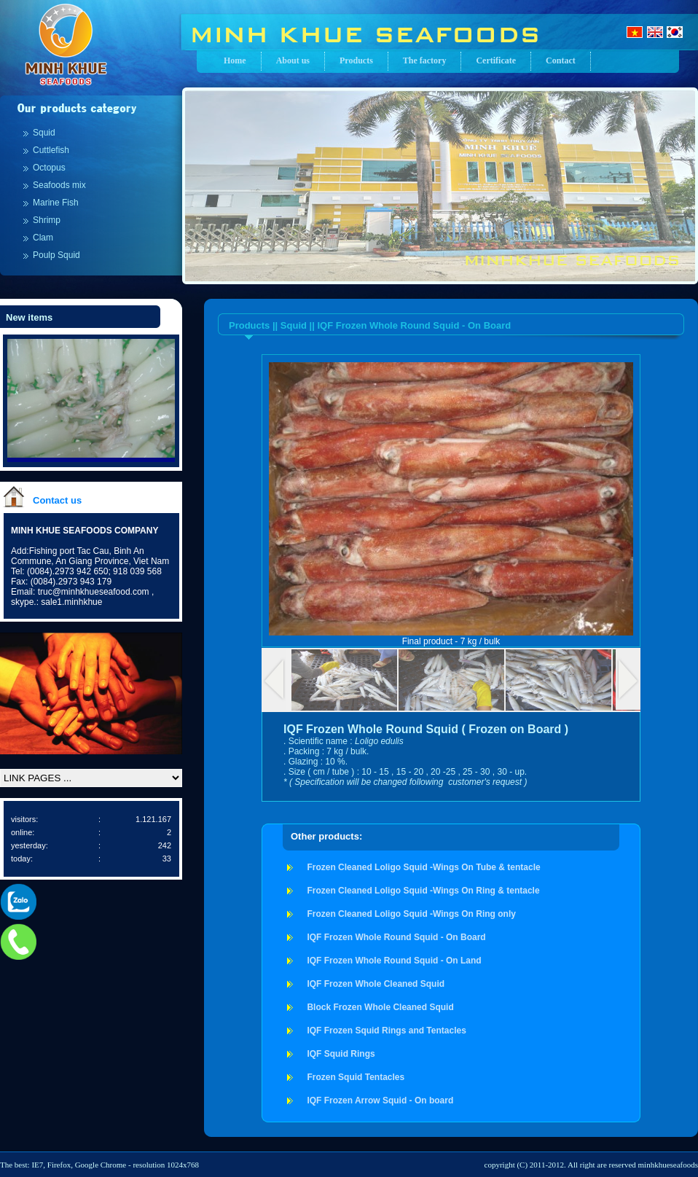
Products (356, 60)
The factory (425, 60)
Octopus (49, 168)
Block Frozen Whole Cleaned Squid (380, 1007)
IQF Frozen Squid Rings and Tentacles (386, 1030)
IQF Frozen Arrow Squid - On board (380, 1100)
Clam (43, 237)
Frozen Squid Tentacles (355, 1077)
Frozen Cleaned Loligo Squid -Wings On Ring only (411, 914)
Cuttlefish (51, 150)
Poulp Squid (56, 255)
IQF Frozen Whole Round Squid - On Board (396, 937)
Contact (561, 60)
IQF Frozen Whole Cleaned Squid (375, 984)
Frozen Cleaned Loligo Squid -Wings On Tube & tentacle (423, 867)
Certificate (496, 60)
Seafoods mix (59, 185)
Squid (44, 133)
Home (235, 60)
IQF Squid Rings (341, 1054)
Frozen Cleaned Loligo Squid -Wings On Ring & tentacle (423, 890)
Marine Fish (56, 203)
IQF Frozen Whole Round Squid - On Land (394, 960)
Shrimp (46, 220)
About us (293, 60)
